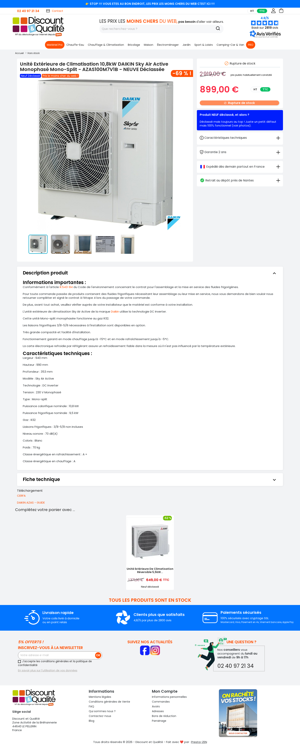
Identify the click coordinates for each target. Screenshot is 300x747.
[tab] (240, 151)
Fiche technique (150, 479)
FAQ (91, 706)
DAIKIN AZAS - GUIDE (31, 502)
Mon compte (165, 691)
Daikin (115, 311)
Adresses (158, 711)
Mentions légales (100, 697)
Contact (54, 11)
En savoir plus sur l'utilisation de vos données (47, 670)
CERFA (21, 496)
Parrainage (159, 721)
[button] (266, 36)
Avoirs (156, 706)
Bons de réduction (164, 716)
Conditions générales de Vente (109, 702)
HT (252, 11)
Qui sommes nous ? (102, 711)
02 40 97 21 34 (28, 11)
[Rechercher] (161, 29)
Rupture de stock (239, 103)
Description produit (150, 272)
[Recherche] (218, 29)
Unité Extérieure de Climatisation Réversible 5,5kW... (150, 570)
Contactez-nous (100, 716)
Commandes (161, 702)
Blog (91, 721)
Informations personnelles (169, 697)
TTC (262, 11)
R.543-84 (66, 287)
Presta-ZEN (199, 742)
